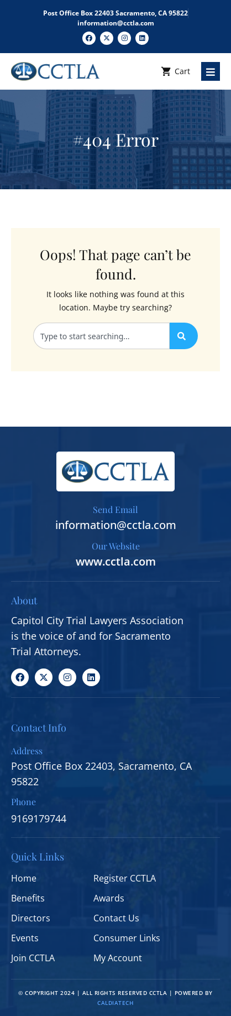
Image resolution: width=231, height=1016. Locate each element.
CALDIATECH (115, 1003)
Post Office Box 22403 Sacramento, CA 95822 (115, 13)
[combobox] (101, 336)
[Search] (184, 336)
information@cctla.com (115, 23)
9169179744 (38, 818)
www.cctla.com (116, 561)
